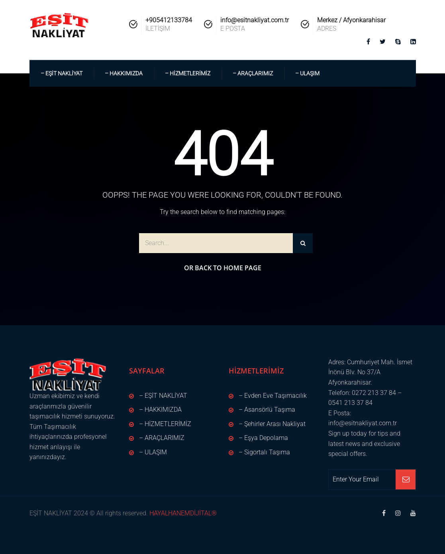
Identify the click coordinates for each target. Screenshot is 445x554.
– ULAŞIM (307, 73)
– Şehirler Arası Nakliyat (272, 424)
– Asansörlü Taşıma (267, 409)
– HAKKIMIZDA (124, 73)
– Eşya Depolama (263, 438)
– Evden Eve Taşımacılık (273, 395)
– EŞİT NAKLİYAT (61, 73)
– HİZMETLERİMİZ (187, 73)
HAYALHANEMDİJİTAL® (182, 513)
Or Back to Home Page (222, 267)
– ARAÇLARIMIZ (253, 73)
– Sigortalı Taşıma (264, 452)
